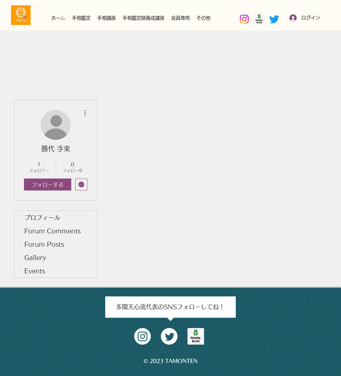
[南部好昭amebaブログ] (259, 19)
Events (34, 271)
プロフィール (42, 217)
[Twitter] (274, 19)
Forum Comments (52, 231)
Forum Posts (44, 244)
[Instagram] (244, 19)
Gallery (35, 257)
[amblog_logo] (195, 336)
